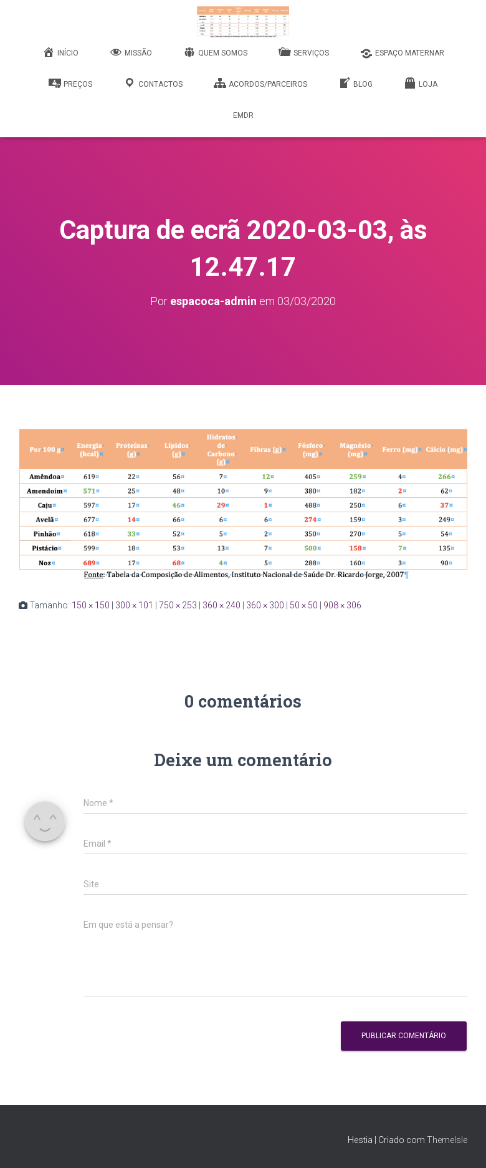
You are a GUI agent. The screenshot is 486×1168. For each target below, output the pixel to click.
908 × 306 (342, 605)
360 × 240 (221, 605)
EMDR (243, 115)
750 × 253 (178, 605)
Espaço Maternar (402, 53)
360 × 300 (265, 605)
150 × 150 (91, 605)
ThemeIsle (447, 1140)
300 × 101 (134, 605)
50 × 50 (304, 605)
